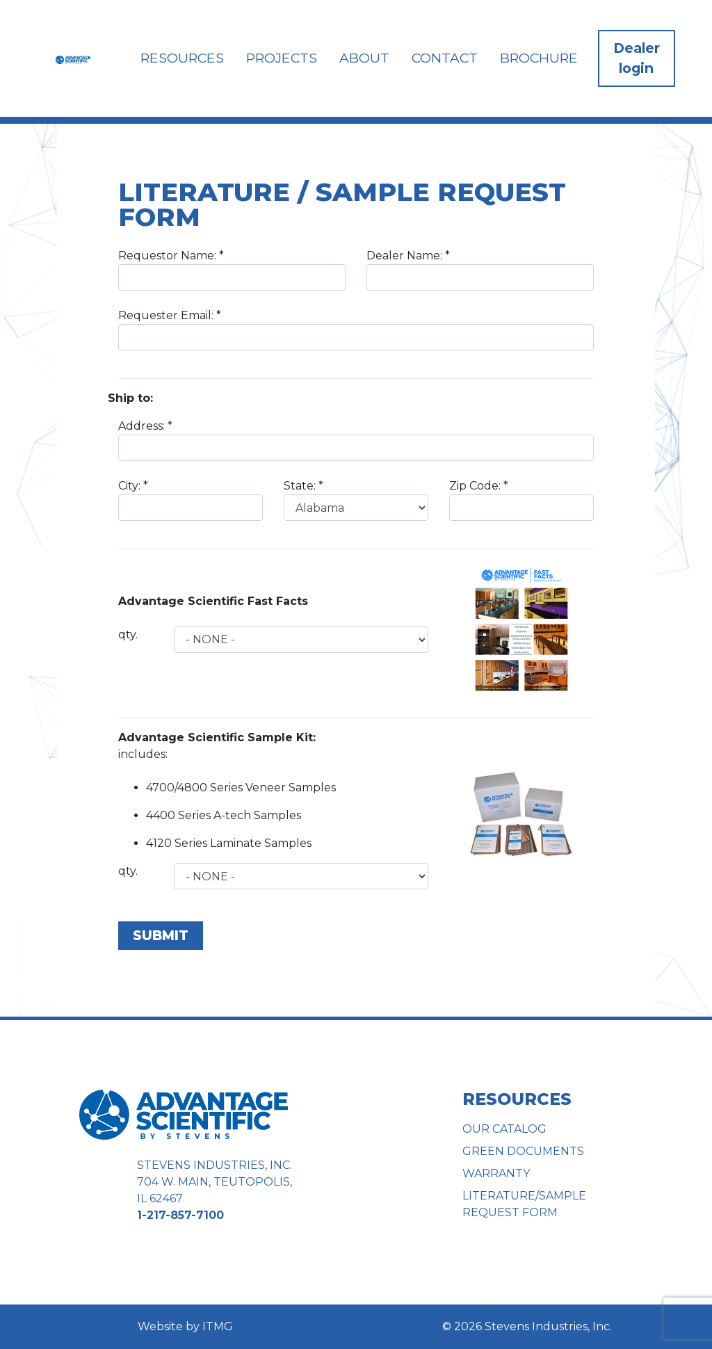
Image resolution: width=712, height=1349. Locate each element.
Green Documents (523, 1151)
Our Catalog (504, 1129)
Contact (445, 57)
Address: (355, 440)
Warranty (496, 1173)
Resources (182, 57)
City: (190, 500)
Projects (281, 57)
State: (356, 500)
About (364, 57)
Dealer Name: (480, 270)
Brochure (539, 57)
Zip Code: (521, 500)
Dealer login (636, 58)
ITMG (217, 1326)
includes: (217, 746)
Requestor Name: (232, 270)
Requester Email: (355, 329)
